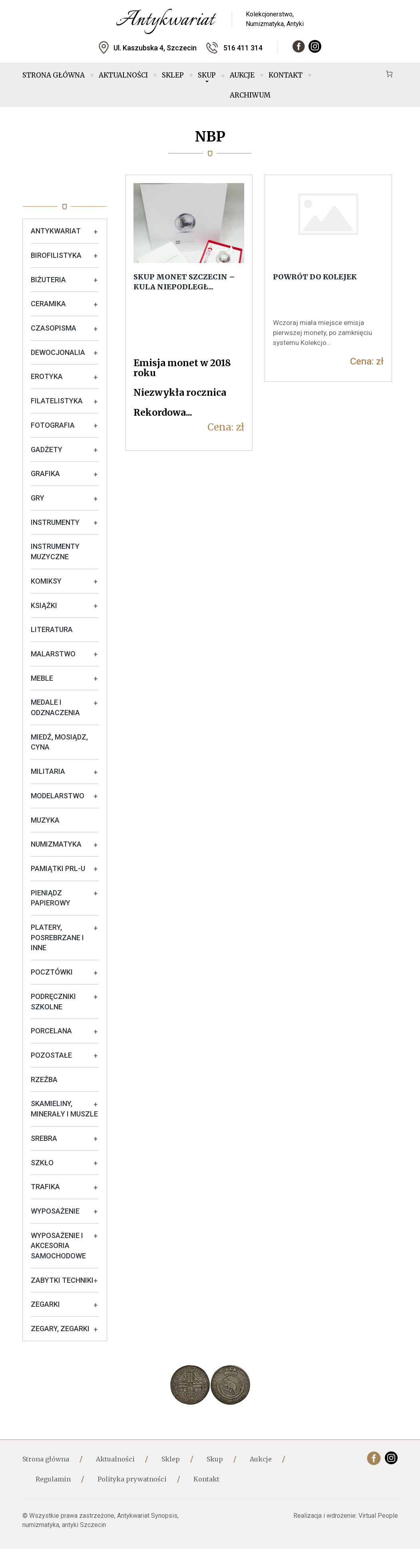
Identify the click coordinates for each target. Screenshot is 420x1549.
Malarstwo (53, 654)
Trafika (45, 1186)
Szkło (42, 1162)
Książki (44, 605)
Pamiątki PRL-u (58, 868)
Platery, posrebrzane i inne (57, 937)
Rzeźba (44, 1079)
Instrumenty (55, 522)
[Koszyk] (389, 73)
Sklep (173, 75)
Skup (207, 76)
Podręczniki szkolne (53, 1001)
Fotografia (53, 425)
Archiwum (250, 95)
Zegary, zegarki (60, 1328)
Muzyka (45, 820)
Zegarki (45, 1304)
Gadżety (46, 449)
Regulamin (53, 1479)
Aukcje (242, 75)
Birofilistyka (56, 255)
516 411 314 (243, 48)
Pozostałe (51, 1055)
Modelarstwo (57, 795)
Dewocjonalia (58, 352)
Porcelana (51, 1031)
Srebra (44, 1138)
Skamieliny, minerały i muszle (64, 1108)
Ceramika (48, 303)
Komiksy (46, 581)
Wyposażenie (55, 1211)
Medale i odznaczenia (55, 707)
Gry (37, 498)
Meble (42, 678)
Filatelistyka (57, 401)
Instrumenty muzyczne (55, 551)
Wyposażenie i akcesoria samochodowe (58, 1245)
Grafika (45, 473)
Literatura (52, 629)
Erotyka (47, 376)
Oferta (64, 190)
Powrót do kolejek (315, 276)
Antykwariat (56, 231)
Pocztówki (52, 972)
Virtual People (378, 1515)
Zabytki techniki (62, 1280)
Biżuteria (48, 279)
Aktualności (123, 75)
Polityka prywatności (132, 1479)
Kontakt (286, 75)
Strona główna (53, 75)
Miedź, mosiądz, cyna (59, 742)
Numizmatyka (56, 844)
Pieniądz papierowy (50, 898)
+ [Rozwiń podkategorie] (96, 232)
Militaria (48, 771)
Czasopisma (53, 328)
